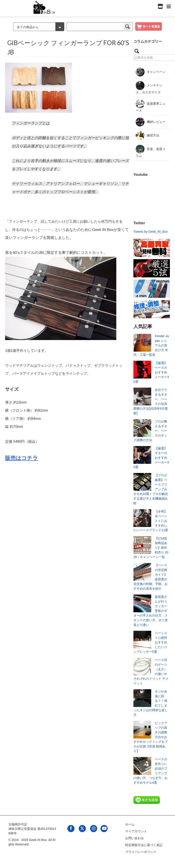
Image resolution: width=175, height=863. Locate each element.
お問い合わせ (134, 838)
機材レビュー (150, 122)
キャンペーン (150, 72)
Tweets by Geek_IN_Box (150, 231)
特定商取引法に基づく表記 (144, 845)
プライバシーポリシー (140, 852)
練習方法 (147, 135)
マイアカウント (136, 831)
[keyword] (99, 26)
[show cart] (148, 26)
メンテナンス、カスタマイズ (149, 87)
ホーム (130, 824)
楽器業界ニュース (150, 105)
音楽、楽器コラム (150, 151)
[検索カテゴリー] (38, 26)
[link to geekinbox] (44, 6)
